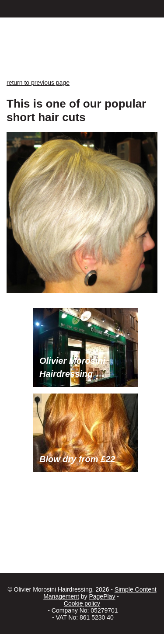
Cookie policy (82, 603)
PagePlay (102, 596)
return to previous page (38, 82)
